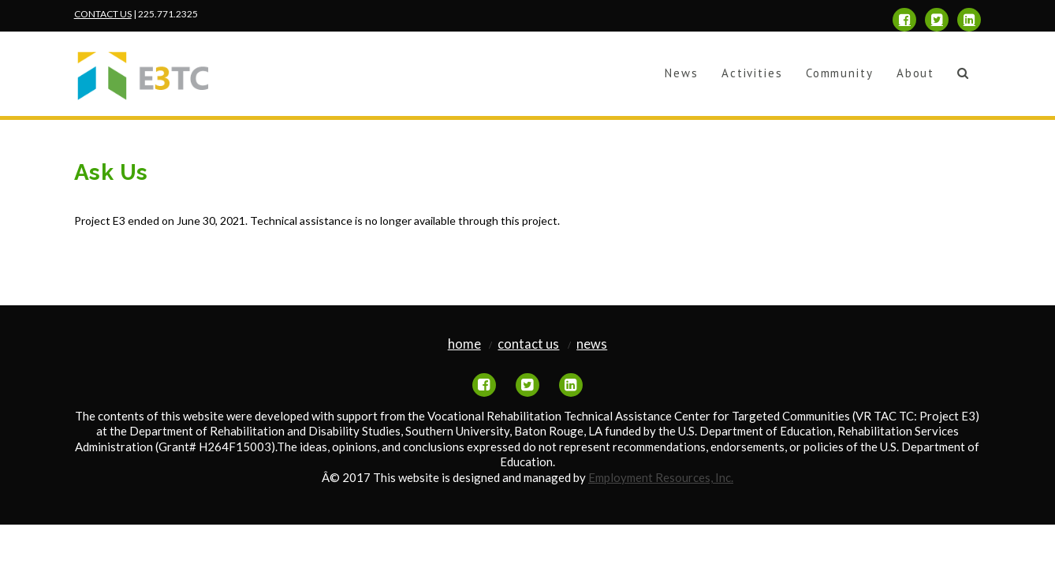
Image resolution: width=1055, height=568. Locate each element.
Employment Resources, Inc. (660, 477)
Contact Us (528, 344)
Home (464, 344)
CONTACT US (103, 14)
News (591, 344)
